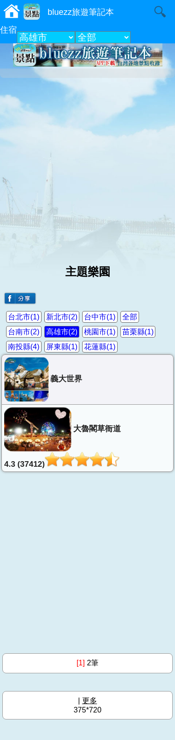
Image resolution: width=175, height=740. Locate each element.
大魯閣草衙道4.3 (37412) (62, 438)
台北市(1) (24, 317)
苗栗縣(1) (138, 332)
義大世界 (43, 379)
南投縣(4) (24, 347)
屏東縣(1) (62, 347)
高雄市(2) (62, 332)
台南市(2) (24, 332)
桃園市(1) (100, 332)
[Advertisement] (87, 167)
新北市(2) (62, 317)
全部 (129, 317)
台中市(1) (100, 317)
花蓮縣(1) (100, 347)
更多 (89, 701)
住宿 (8, 30)
